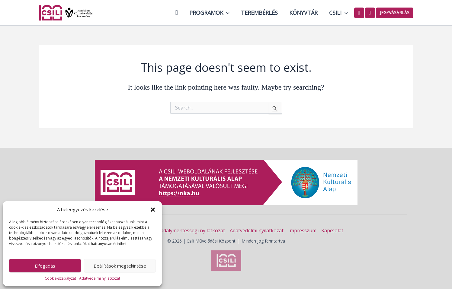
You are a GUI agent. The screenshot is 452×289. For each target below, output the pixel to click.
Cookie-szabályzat (60, 278)
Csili (338, 13)
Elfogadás (45, 266)
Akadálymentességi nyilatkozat (190, 230)
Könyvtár (304, 12)
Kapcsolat (332, 230)
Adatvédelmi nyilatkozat (99, 278)
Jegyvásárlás (394, 12)
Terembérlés (260, 12)
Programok (211, 13)
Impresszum (302, 230)
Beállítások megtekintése (120, 266)
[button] (153, 210)
